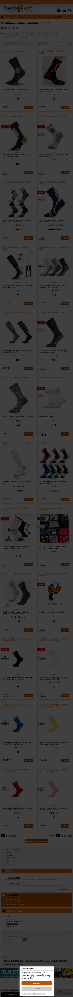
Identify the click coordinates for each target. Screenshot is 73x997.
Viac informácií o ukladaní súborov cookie (34, 993)
